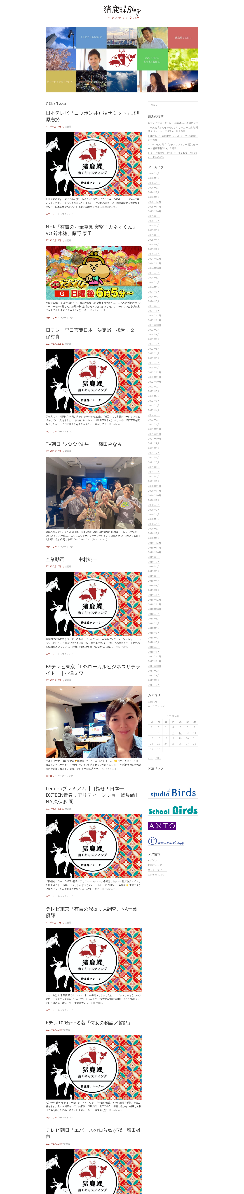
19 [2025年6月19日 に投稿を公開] (180, 738)
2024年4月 (154, 296)
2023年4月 (154, 353)
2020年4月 (154, 523)
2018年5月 (154, 632)
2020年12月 (154, 486)
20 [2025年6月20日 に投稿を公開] (187, 738)
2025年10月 (154, 211)
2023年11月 (154, 320)
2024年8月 (154, 277)
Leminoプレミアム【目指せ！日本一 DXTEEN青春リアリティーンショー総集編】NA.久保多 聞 (92, 795)
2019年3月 (154, 585)
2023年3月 (154, 358)
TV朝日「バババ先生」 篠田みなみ (84, 444)
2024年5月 (154, 291)
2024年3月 (154, 301)
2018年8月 (154, 618)
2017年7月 (154, 680)
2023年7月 (154, 339)
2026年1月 (154, 197)
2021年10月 (154, 438)
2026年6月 (154, 173)
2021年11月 (154, 433)
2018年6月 (154, 628)
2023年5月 (154, 348)
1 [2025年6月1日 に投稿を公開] (151, 727)
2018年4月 (154, 637)
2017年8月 (154, 675)
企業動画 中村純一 (71, 559)
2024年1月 (154, 310)
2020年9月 (154, 500)
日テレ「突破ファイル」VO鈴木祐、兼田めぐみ (173, 122)
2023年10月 (154, 324)
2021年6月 (154, 457)
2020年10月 (154, 495)
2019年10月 (154, 552)
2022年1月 (154, 424)
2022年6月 (154, 400)
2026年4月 (154, 182)
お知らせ (152, 701)
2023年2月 (154, 362)
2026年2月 (154, 192)
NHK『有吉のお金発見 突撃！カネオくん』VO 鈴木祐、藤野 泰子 (91, 229)
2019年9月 (154, 556)
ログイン (152, 860)
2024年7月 (154, 282)
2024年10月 (154, 268)
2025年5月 (154, 235)
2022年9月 (154, 386)
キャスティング (65, 214)
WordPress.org (156, 874)
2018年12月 (154, 599)
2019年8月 (154, 561)
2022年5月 (154, 405)
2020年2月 (154, 533)
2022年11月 (154, 377)
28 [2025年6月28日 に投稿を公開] (194, 743)
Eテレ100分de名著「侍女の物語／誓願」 (89, 1022)
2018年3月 (154, 642)
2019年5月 (154, 576)
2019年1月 (154, 594)
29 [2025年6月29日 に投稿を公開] (151, 749)
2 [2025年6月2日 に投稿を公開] (159, 727)
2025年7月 (154, 225)
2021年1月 (154, 481)
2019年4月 (154, 580)
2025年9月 (154, 216)
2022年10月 (154, 381)
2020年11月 (154, 490)
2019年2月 (154, 590)
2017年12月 (154, 656)
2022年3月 (154, 414)
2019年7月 (154, 566)
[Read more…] (109, 206)
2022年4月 (154, 410)
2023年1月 (154, 367)
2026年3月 (154, 187)
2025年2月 (154, 249)
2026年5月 (154, 178)
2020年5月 (154, 519)
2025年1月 (154, 253)
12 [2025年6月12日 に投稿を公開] (180, 732)
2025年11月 (154, 206)
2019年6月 (154, 571)
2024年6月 (154, 287)
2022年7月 (154, 396)
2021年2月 (154, 476)
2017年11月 (154, 661)
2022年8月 (154, 391)
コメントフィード (157, 869)
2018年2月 (154, 646)
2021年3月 (154, 471)
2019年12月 (154, 542)
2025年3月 (154, 244)
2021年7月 (154, 452)
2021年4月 (154, 467)
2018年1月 (154, 651)
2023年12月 (154, 315)
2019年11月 (154, 547)
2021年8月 (154, 448)
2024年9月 (154, 272)
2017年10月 (154, 665)
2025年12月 (154, 201)
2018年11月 (154, 604)
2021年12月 (154, 429)
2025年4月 (154, 239)
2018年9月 (154, 613)
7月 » (158, 757)
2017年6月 (154, 684)
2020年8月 (154, 504)
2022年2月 (154, 419)
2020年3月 (154, 528)
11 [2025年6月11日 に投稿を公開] (173, 732)
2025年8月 (154, 220)
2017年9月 (154, 670)
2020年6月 (154, 514)
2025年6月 (154, 230)
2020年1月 (154, 538)
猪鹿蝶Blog (122, 10)
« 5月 (150, 757)
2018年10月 (154, 609)
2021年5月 (154, 462)
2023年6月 (154, 343)
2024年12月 (154, 258)
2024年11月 (154, 263)
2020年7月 (154, 509)
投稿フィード (155, 865)
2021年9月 (154, 443)
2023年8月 (154, 334)
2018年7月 (154, 623)
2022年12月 (154, 372)
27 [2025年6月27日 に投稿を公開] (187, 743)
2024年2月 (154, 305)
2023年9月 (154, 329)
